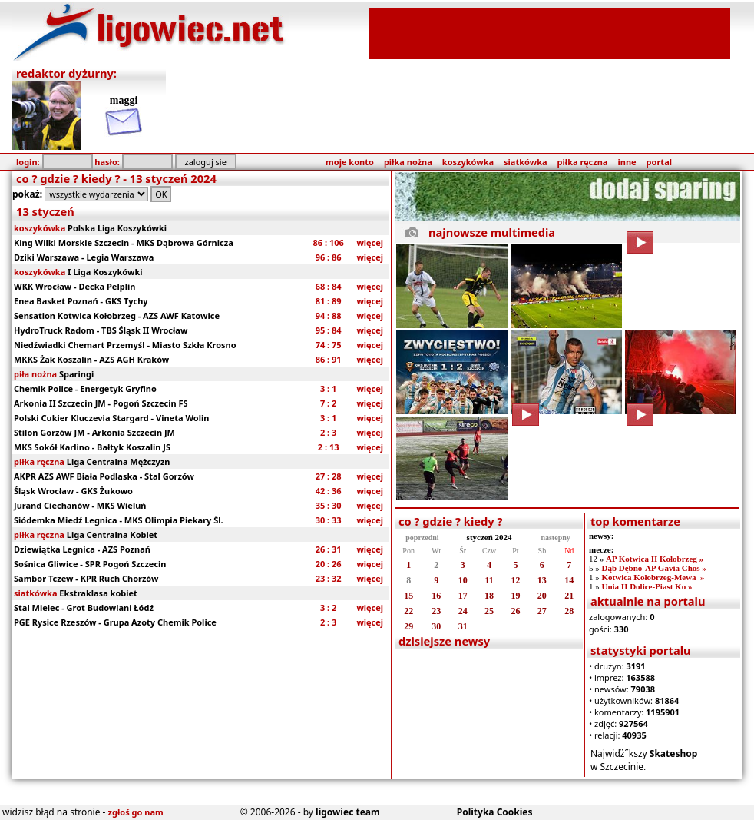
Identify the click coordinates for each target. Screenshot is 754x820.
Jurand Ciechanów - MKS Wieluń (80, 505)
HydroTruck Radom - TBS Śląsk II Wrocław (100, 330)
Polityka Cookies (495, 811)
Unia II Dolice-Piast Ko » (646, 586)
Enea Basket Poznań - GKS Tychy (81, 301)
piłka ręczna (582, 162)
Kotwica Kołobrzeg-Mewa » (652, 577)
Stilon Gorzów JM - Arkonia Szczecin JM (94, 432)
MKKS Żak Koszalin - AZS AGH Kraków (91, 359)
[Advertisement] (549, 32)
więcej (369, 242)
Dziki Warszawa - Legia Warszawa (84, 257)
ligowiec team (348, 811)
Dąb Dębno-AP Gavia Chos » (653, 568)
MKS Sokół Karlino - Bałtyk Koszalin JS (92, 447)
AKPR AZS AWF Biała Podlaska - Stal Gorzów (104, 476)
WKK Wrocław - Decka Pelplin (74, 286)
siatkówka (525, 162)
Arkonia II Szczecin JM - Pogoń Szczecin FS (101, 403)
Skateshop (674, 753)
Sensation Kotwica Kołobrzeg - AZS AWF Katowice (117, 315)
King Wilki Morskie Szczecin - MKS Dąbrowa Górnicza (123, 242)
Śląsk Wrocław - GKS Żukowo (73, 490)
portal (659, 162)
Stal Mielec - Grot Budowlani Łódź (84, 607)
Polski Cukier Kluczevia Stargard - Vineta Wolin (111, 417)
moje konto (350, 162)
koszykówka (468, 162)
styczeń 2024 (489, 537)
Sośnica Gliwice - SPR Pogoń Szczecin (90, 563)
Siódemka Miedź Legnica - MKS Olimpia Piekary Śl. (118, 520)
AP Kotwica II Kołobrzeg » (654, 558)
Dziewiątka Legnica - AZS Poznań (82, 549)
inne (626, 162)
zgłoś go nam (136, 812)
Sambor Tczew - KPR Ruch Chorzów (86, 578)
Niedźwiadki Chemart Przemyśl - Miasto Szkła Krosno (125, 344)
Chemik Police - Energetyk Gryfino (85, 388)
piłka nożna (408, 162)
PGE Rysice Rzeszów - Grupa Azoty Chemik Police (115, 622)
